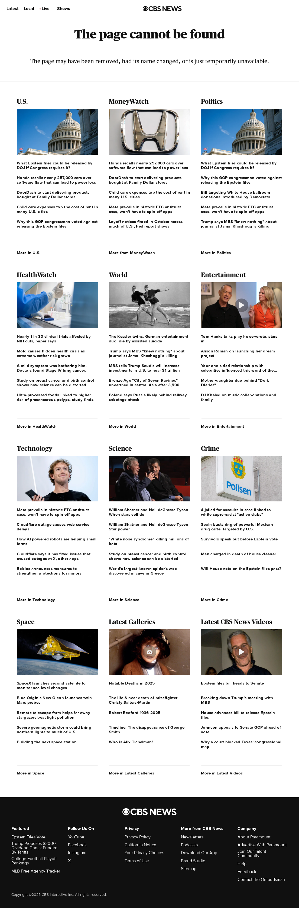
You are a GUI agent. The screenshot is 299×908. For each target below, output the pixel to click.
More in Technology (36, 599)
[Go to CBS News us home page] (162, 8)
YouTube (76, 837)
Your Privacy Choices (144, 853)
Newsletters (192, 837)
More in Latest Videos (222, 773)
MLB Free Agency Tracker (35, 871)
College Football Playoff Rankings (34, 861)
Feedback (247, 872)
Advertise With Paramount (262, 845)
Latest (12, 9)
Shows (63, 9)
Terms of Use (137, 861)
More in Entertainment (222, 426)
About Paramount (254, 837)
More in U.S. (29, 252)
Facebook (77, 845)
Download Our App (199, 853)
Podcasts (189, 845)
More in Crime (214, 599)
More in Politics (216, 252)
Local (29, 9)
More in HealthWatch (37, 426)
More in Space (30, 773)
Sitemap (188, 869)
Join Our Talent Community (252, 853)
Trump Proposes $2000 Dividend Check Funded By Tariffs (34, 847)
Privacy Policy (138, 837)
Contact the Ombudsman (261, 879)
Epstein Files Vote (28, 837)
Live (46, 8)
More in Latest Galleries (131, 773)
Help (242, 864)
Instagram (77, 853)
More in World (122, 426)
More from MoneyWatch (132, 252)
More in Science (124, 599)
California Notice (140, 845)
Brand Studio (193, 861)
